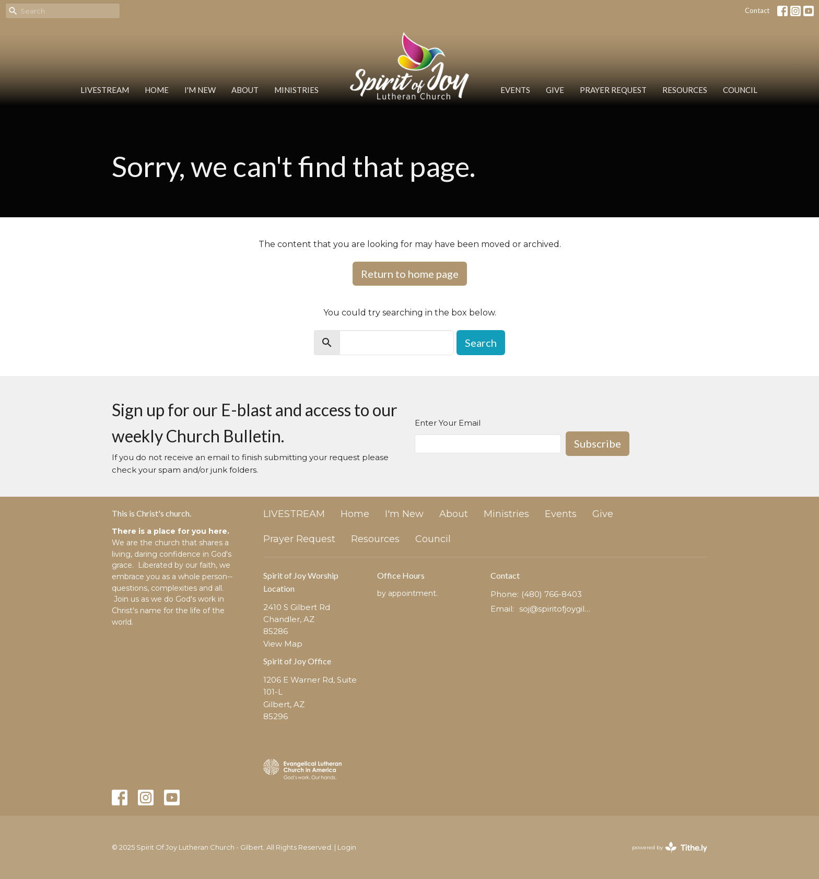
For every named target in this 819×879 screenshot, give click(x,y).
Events (515, 90)
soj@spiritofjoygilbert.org (556, 609)
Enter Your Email (448, 423)
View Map (282, 644)
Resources (684, 90)
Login (346, 847)
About (245, 90)
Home (157, 90)
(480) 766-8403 (551, 594)
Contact (757, 10)
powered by (669, 847)
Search (481, 342)
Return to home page (410, 273)
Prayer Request (613, 90)
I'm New (200, 90)
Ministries (296, 90)
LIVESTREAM (104, 90)
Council (740, 90)
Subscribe (597, 443)
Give (555, 90)
